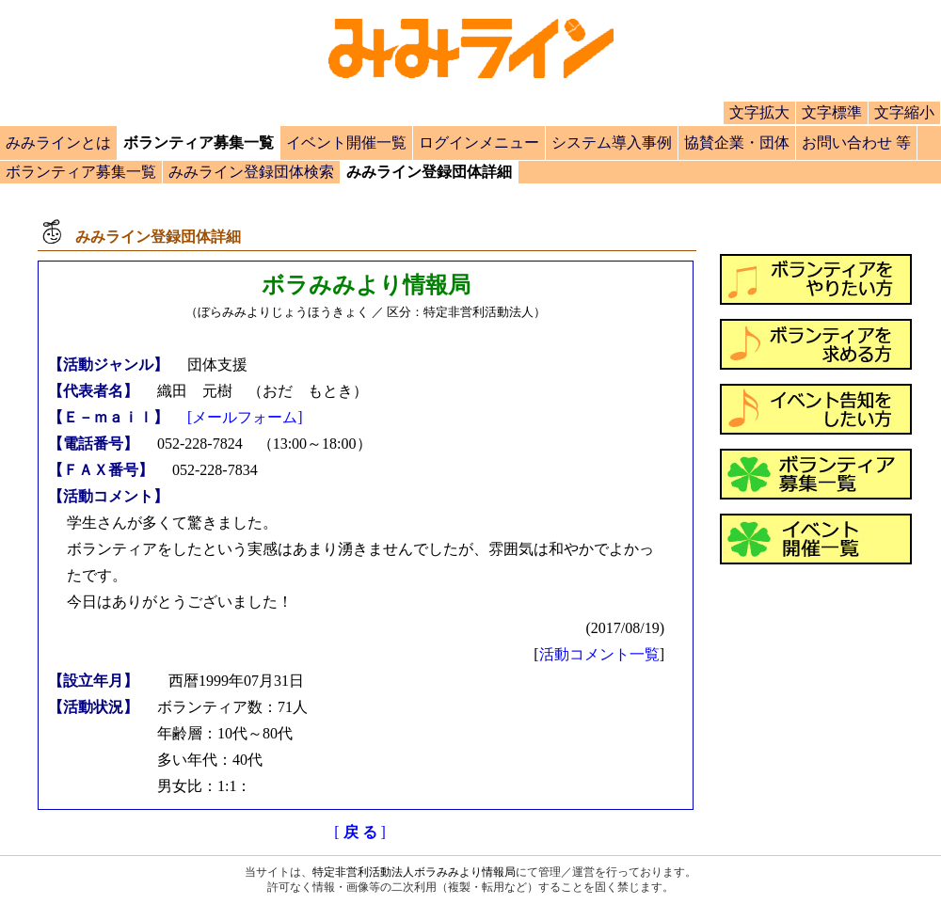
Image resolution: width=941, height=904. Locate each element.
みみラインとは (58, 143)
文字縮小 (904, 112)
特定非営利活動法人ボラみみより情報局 (414, 872)
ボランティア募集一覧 (81, 172)
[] (360, 832)
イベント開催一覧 (346, 143)
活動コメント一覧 (599, 654)
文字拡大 (759, 112)
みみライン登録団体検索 (251, 172)
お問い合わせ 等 (856, 143)
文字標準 (832, 112)
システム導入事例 (611, 143)
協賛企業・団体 (736, 143)
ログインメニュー (479, 143)
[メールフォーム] (245, 417)
